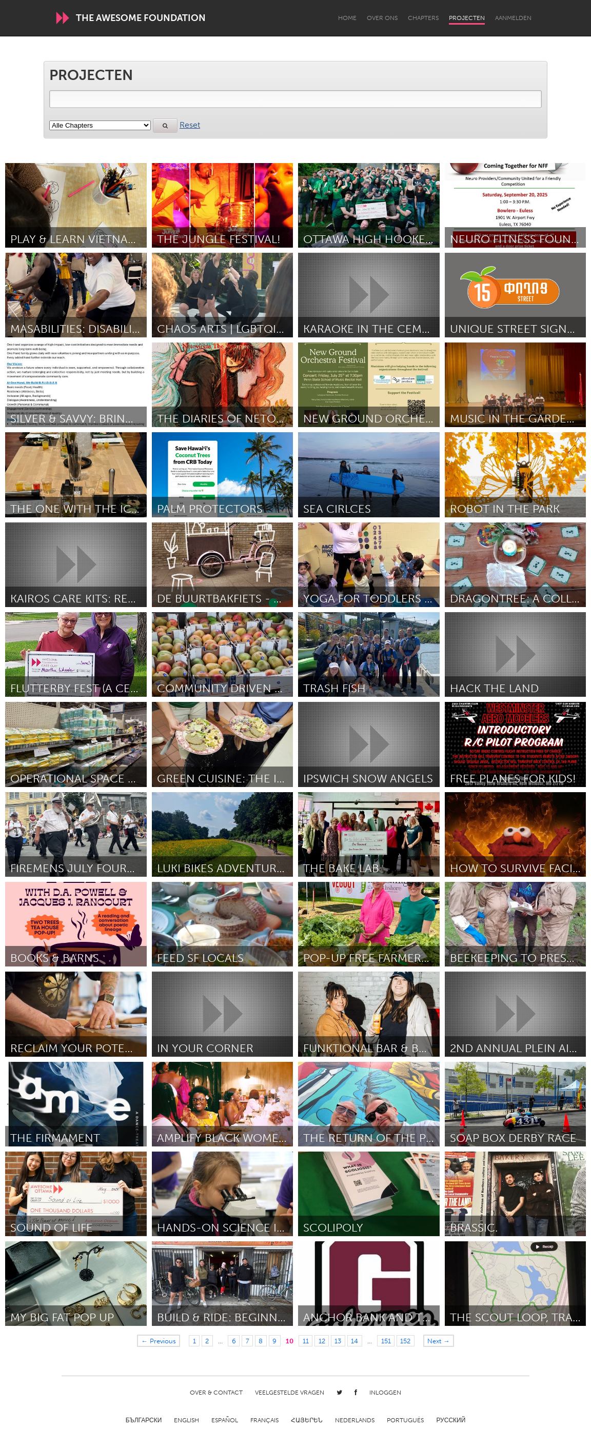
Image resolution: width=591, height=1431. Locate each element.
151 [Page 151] (386, 1340)
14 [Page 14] (354, 1340)
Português (405, 1420)
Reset (190, 125)
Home (347, 18)
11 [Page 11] (306, 1340)
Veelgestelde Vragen (289, 1392)
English (186, 1420)
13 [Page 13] (337, 1340)
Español (224, 1420)
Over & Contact (216, 1392)
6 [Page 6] (234, 1340)
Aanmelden (513, 18)
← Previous (158, 1340)
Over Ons (382, 18)
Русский (450, 1420)
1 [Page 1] (194, 1340)
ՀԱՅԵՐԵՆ (307, 1420)
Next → (438, 1340)
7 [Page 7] (247, 1340)
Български (144, 1420)
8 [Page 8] (261, 1340)
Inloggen (385, 1392)
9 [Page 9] (274, 1340)
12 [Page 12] (322, 1340)
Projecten (467, 18)
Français (264, 1420)
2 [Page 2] (207, 1340)
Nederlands (355, 1420)
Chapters (423, 18)
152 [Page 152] (405, 1340)
